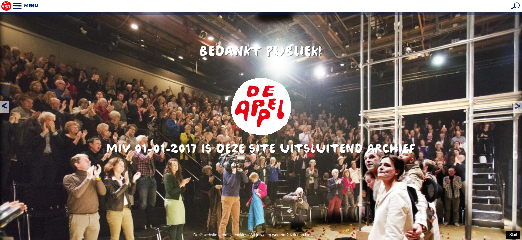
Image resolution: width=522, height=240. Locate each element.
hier (308, 235)
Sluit (513, 234)
